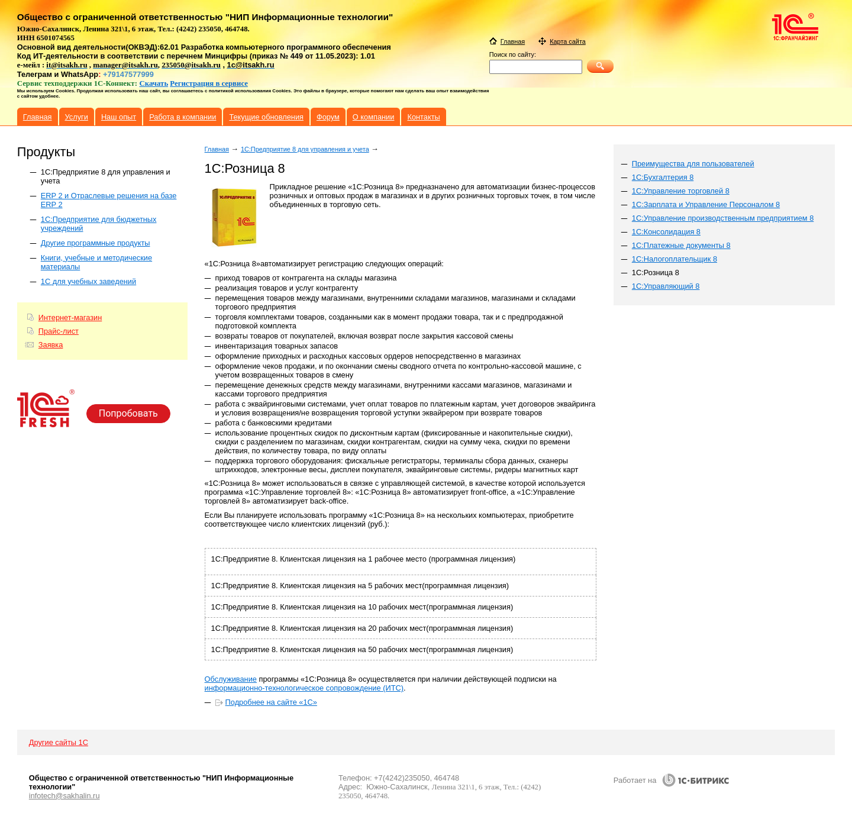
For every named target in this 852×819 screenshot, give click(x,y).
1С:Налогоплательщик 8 (674, 258)
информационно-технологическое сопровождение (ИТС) (304, 687)
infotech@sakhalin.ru (64, 795)
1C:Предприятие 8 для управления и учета (305, 149)
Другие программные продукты (95, 242)
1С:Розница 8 (655, 272)
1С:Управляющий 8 (666, 286)
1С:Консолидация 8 (666, 231)
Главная (217, 149)
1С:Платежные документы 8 (681, 245)
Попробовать (128, 413)
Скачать (154, 83)
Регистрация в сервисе (209, 83)
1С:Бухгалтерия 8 (663, 177)
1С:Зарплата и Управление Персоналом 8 (706, 204)
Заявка (50, 344)
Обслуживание (231, 679)
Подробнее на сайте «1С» (271, 702)
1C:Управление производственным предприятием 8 (723, 218)
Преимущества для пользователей (693, 163)
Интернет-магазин (70, 317)
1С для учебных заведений (88, 281)
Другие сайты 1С (58, 742)
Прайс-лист (58, 331)
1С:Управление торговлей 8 (681, 190)
